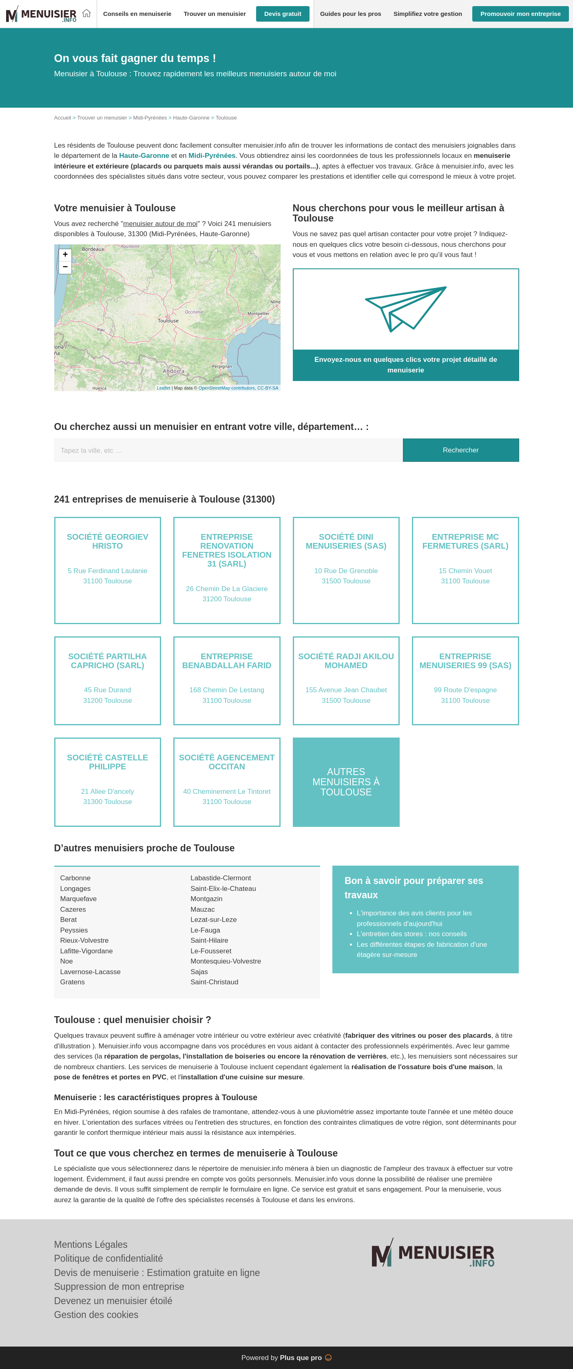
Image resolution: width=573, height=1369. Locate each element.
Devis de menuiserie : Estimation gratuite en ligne (157, 1272)
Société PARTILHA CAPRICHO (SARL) (107, 661)
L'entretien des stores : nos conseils (412, 934)
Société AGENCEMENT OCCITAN (227, 762)
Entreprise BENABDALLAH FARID (227, 661)
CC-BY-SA (268, 387)
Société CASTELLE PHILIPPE (107, 762)
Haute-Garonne (191, 118)
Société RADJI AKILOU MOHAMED (346, 661)
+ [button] (65, 255)
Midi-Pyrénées (150, 118)
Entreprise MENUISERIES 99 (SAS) (465, 661)
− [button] (65, 267)
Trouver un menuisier (102, 118)
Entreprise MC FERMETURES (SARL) (466, 541)
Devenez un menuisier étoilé (113, 1301)
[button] (137, 14)
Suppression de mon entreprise (119, 1286)
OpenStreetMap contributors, (228, 387)
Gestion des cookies (96, 1314)
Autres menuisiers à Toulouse (346, 782)
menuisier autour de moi (160, 224)
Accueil (62, 118)
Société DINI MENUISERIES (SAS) (346, 541)
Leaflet (163, 387)
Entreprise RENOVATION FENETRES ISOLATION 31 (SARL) (227, 550)
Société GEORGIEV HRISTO (107, 541)
